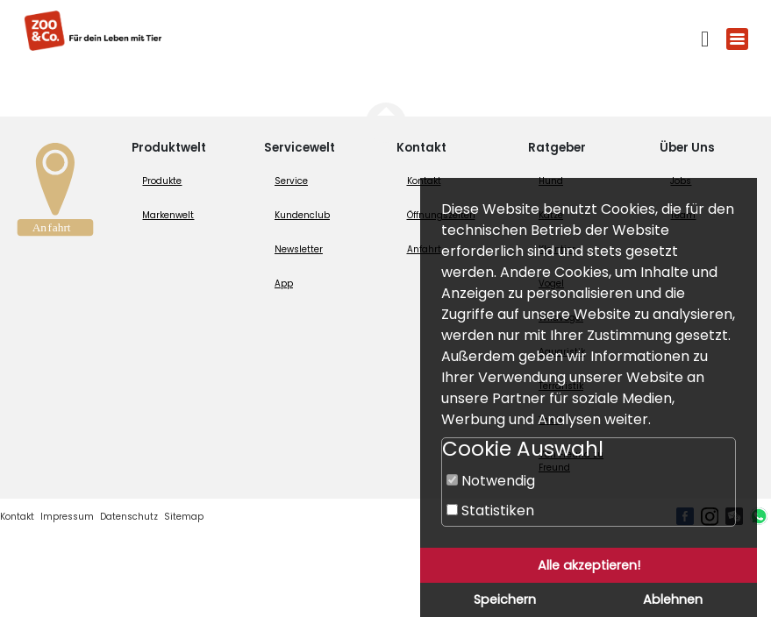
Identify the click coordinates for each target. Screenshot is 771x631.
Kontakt (17, 516)
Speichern (505, 599)
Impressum (67, 516)
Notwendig (490, 481)
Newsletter (299, 249)
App (284, 283)
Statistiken (490, 510)
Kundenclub (302, 215)
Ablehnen (673, 599)
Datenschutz (129, 516)
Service (291, 181)
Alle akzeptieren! (589, 565)
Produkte (162, 181)
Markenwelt (168, 215)
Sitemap (183, 516)
